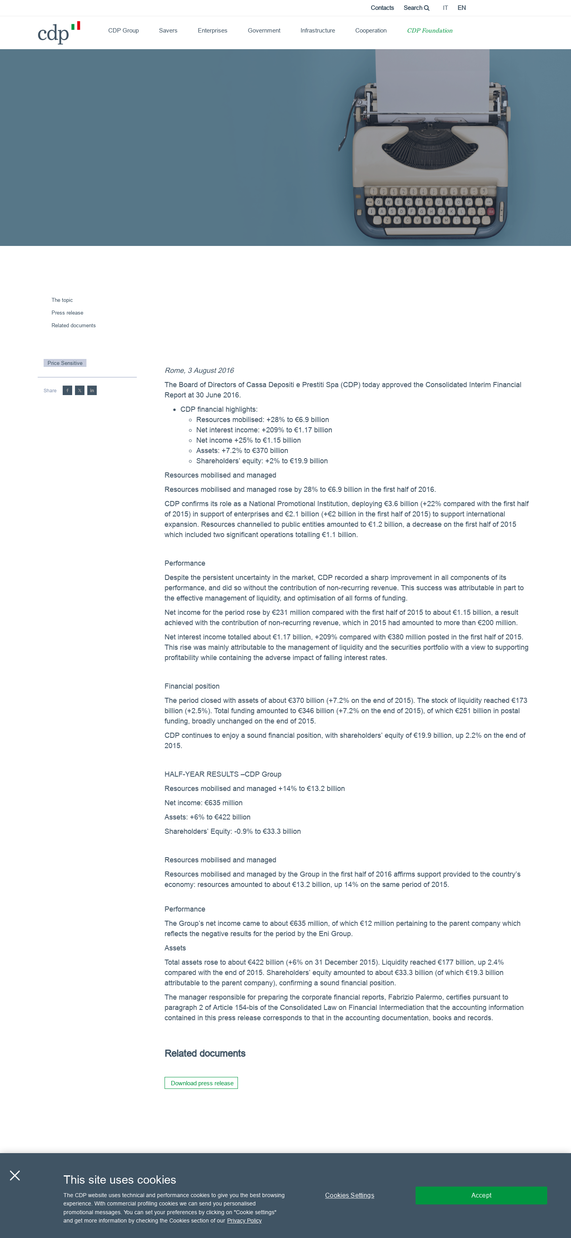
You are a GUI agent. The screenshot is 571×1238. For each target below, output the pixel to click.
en (462, 7)
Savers (168, 30)
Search (416, 7)
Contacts (382, 7)
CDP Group (123, 30)
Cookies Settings (349, 1195)
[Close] (14, 1175)
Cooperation (371, 30)
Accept (481, 1195)
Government (264, 30)
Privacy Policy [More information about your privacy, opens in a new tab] (244, 1220)
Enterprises (213, 30)
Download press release (202, 1083)
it (445, 7)
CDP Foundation (429, 31)
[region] (285, 1195)
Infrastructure (318, 30)
